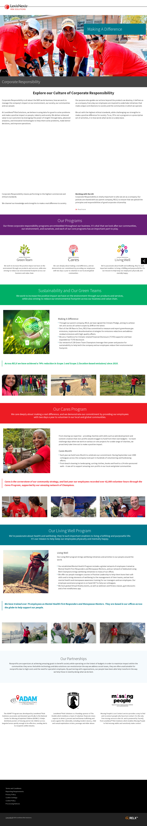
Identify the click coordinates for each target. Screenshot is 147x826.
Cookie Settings (11, 797)
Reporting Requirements (15, 791)
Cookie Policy (11, 801)
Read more (82, 209)
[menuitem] (16, 788)
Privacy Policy (11, 794)
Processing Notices (13, 804)
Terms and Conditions (13, 788)
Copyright (9, 818)
